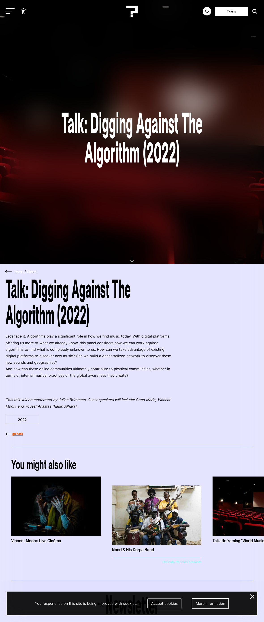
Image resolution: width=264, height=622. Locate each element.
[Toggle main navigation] (9, 11)
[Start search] (253, 11)
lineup (31, 272)
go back (14, 434)
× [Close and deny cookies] (252, 596)
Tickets (231, 11)
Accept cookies (164, 603)
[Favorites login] (206, 11)
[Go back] (9, 272)
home (19, 272)
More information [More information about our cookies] (210, 603)
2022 (22, 419)
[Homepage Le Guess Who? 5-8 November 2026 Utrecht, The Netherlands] (132, 11)
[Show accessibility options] (24, 11)
